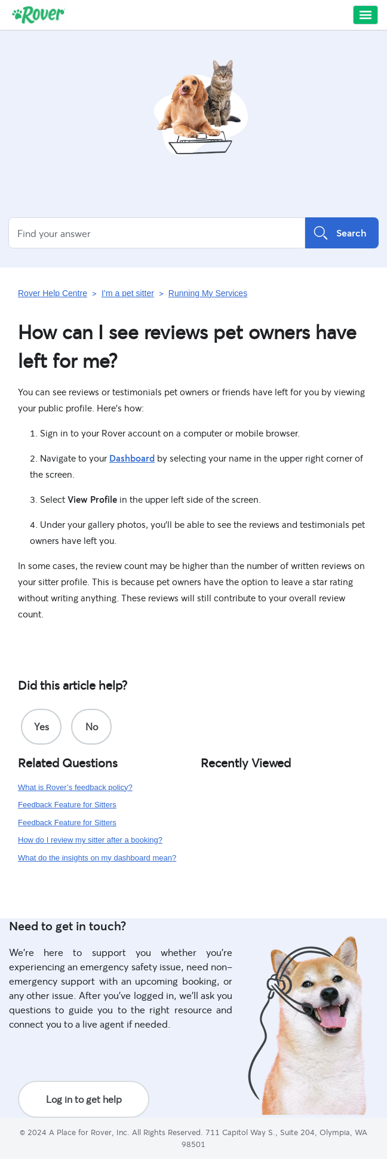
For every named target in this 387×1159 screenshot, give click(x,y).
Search (342, 232)
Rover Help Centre (52, 293)
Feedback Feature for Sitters (67, 804)
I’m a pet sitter (128, 293)
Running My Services (207, 293)
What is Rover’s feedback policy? (75, 787)
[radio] (41, 727)
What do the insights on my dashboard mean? (97, 857)
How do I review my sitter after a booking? (90, 839)
